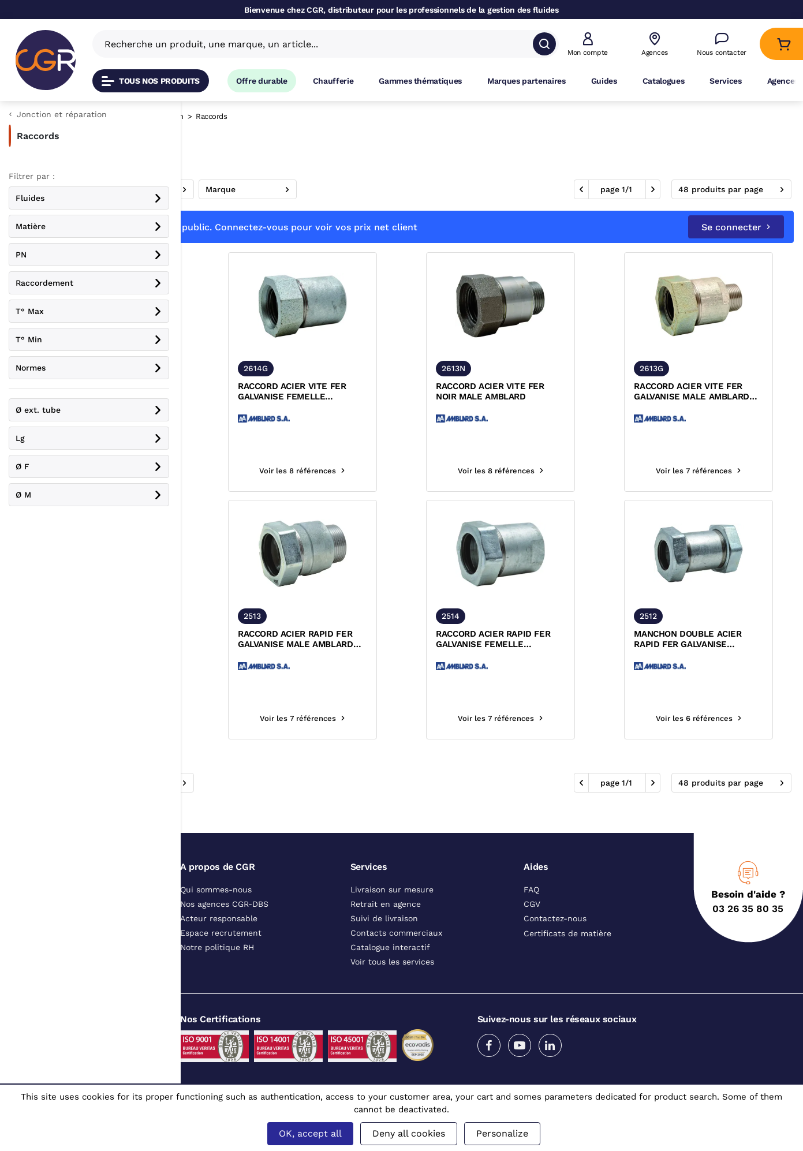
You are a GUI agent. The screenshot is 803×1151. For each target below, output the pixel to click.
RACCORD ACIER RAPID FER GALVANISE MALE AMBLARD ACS (410, 640)
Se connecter (736, 227)
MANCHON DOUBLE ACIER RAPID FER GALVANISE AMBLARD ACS (712, 640)
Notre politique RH (217, 947)
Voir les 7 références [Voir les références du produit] (721, 470)
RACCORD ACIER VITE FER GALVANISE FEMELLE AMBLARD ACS (406, 392)
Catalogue (207, 116)
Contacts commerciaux (396, 932)
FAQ (531, 889)
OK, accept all (310, 1133)
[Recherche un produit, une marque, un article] (318, 44)
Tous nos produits (151, 81)
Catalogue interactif (390, 947)
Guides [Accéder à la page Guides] (604, 80)
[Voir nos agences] (655, 44)
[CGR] (46, 60)
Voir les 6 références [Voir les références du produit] (721, 718)
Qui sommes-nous (216, 889)
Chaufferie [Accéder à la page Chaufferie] (333, 80)
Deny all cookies (408, 1133)
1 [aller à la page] (623, 189)
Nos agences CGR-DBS (224, 904)
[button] (588, 44)
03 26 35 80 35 (747, 908)
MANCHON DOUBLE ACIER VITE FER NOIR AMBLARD (253, 639)
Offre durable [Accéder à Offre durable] (261, 80)
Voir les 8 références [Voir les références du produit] (262, 470)
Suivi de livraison (384, 918)
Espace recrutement (221, 932)
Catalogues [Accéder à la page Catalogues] (664, 80)
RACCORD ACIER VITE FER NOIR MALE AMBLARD (559, 391)
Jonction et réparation (323, 116)
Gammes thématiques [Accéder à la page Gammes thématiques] (420, 80)
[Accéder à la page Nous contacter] (721, 44)
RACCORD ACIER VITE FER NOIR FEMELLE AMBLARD (253, 391)
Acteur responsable (218, 918)
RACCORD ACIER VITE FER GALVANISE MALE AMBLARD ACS (716, 392)
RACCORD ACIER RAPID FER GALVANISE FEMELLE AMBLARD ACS (562, 640)
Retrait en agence (385, 904)
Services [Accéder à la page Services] (725, 80)
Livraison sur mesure (392, 889)
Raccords (254, 116)
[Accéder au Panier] (783, 44)
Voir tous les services (392, 961)
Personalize (502, 1133)
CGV (532, 904)
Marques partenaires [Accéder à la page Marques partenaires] (526, 80)
